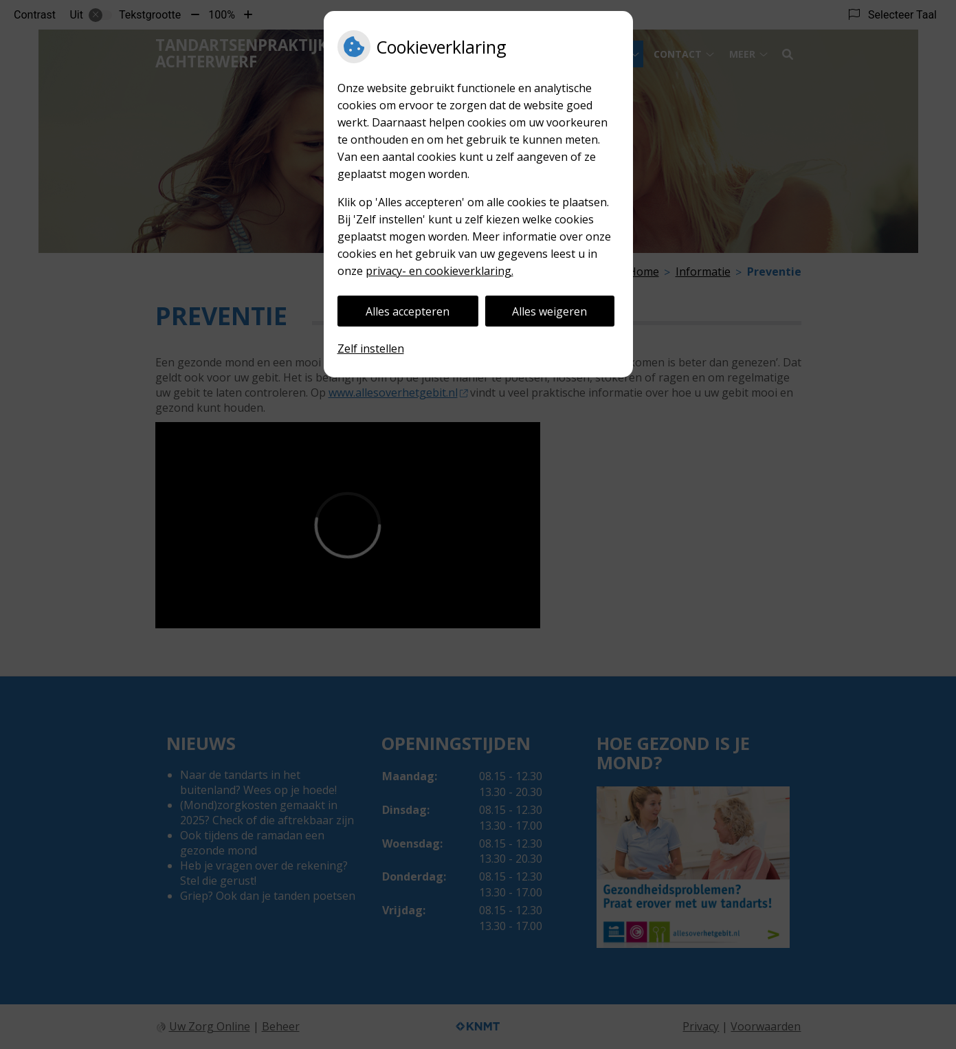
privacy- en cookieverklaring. (439, 270)
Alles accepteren (407, 311)
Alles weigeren (549, 311)
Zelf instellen (370, 348)
